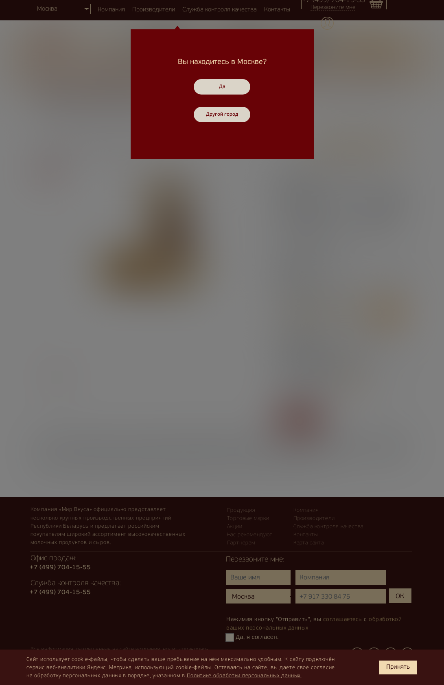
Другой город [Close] (222, 114)
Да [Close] (222, 86)
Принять (398, 667)
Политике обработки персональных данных (244, 675)
